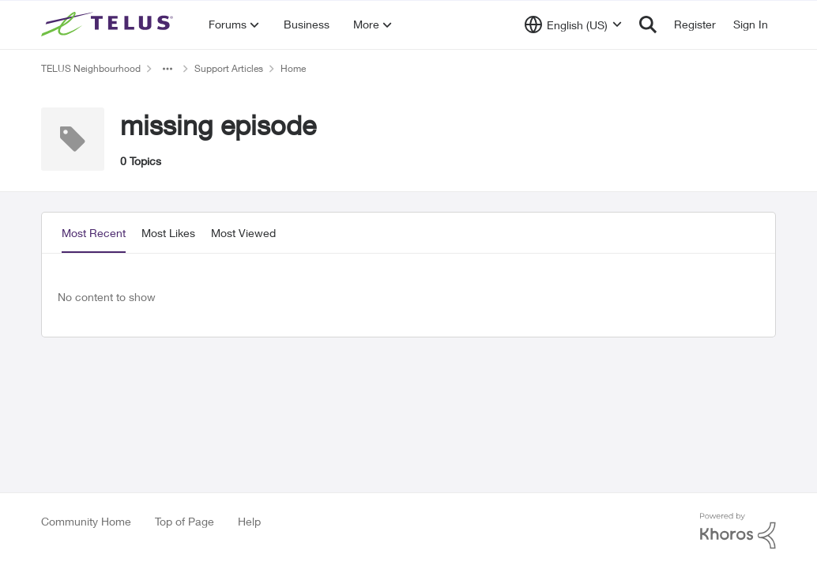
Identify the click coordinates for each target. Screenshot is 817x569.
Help (249, 521)
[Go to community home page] (109, 24)
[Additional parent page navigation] (167, 69)
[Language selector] (573, 24)
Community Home (86, 521)
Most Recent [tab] (94, 232)
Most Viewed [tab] (243, 232)
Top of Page (184, 521)
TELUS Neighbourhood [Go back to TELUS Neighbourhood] (91, 68)
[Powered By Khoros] (738, 531)
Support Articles (228, 68)
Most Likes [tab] (168, 232)
